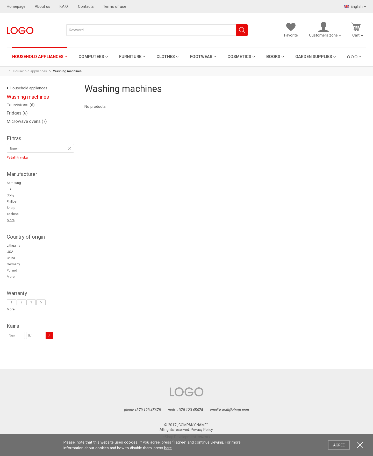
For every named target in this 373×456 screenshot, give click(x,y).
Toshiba (13, 214)
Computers (91, 56)
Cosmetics (239, 56)
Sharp (11, 208)
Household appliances (37, 56)
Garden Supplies (313, 56)
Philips (12, 201)
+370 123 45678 (148, 410)
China (11, 258)
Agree (339, 445)
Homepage (16, 6)
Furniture (130, 56)
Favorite (291, 30)
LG (9, 189)
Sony (10, 195)
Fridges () (17, 113)
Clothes (165, 56)
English (353, 6)
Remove (69, 148)
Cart (356, 30)
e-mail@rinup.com (234, 410)
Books (273, 56)
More (11, 220)
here (168, 448)
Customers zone (323, 30)
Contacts (86, 6)
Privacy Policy (202, 430)
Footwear (201, 56)
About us (42, 6)
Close (360, 445)
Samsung (14, 183)
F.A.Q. (64, 6)
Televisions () (21, 104)
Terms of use (114, 6)
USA (10, 252)
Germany (13, 264)
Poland (12, 270)
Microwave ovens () (27, 121)
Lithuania (13, 245)
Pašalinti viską (17, 157)
